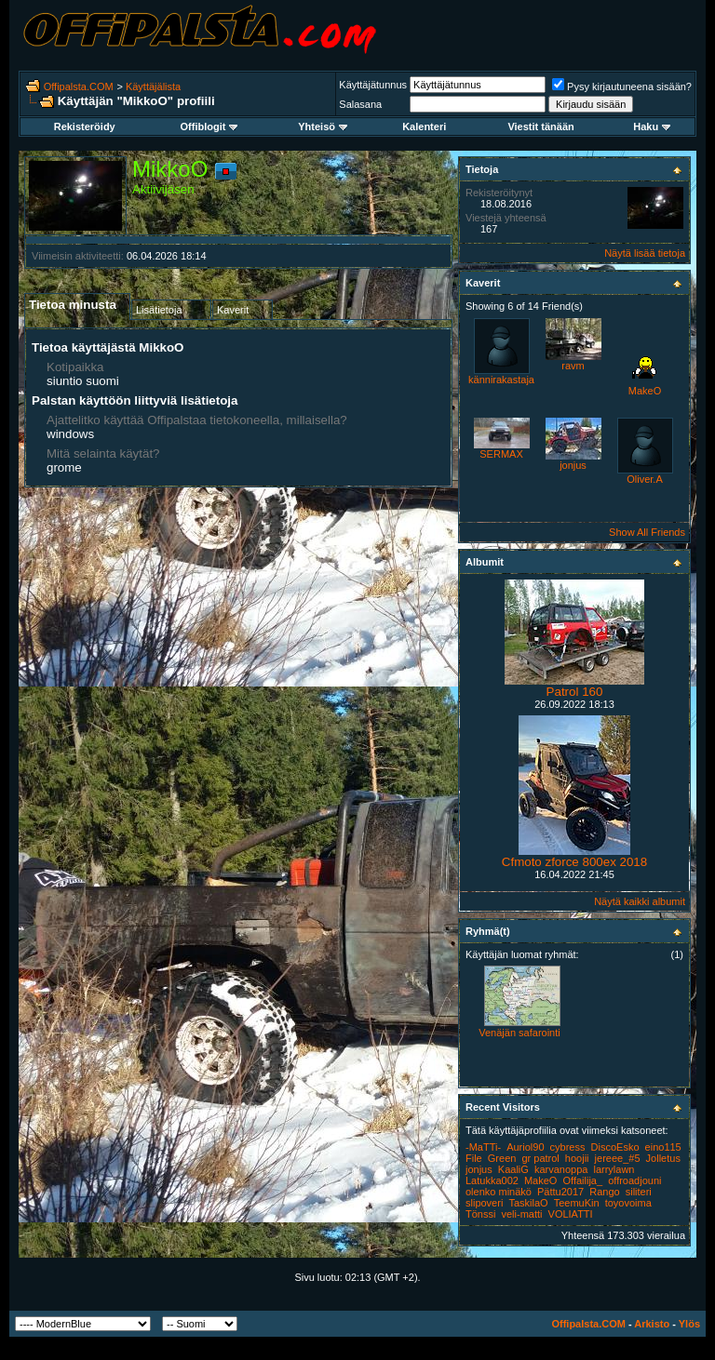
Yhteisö (322, 126)
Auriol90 (525, 1147)
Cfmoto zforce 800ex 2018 (574, 862)
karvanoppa (561, 1169)
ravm (572, 365)
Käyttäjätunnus (373, 84)
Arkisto (651, 1323)
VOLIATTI (570, 1214)
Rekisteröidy (84, 126)
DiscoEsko (615, 1147)
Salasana (360, 104)
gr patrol (540, 1158)
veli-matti (521, 1214)
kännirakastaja (501, 379)
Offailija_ (582, 1180)
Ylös (689, 1323)
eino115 (663, 1147)
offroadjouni (634, 1180)
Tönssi (480, 1214)
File (473, 1158)
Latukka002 (492, 1180)
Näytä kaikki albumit (639, 901)
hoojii (577, 1158)
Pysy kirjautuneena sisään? (622, 86)
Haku (651, 126)
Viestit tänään (540, 126)
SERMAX (500, 454)
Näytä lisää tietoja (644, 253)
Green (502, 1158)
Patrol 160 (574, 692)
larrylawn (613, 1169)
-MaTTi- (483, 1147)
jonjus (573, 465)
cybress (568, 1147)
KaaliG (513, 1169)
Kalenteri (424, 126)
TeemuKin (577, 1202)
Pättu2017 (560, 1191)
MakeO (644, 390)
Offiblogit (209, 126)
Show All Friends (647, 532)
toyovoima (628, 1202)
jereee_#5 (618, 1158)
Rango (604, 1191)
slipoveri (484, 1202)
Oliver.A (645, 479)
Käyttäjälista (153, 86)
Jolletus (663, 1158)
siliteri (639, 1191)
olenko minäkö (498, 1191)
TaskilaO (527, 1202)
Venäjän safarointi (519, 1032)
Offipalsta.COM (79, 86)
